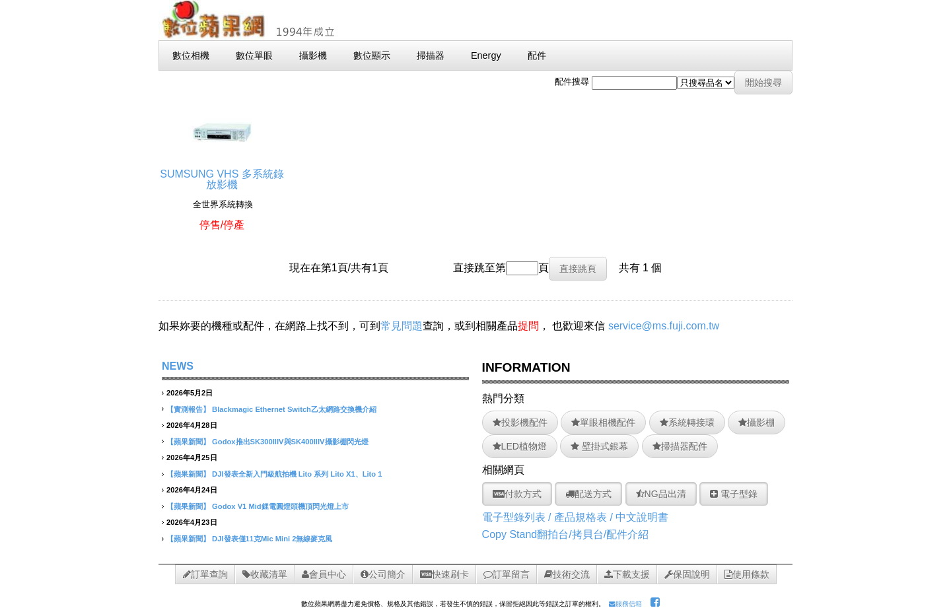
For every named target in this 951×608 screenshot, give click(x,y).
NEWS (178, 366)
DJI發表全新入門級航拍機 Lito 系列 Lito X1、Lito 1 (297, 474)
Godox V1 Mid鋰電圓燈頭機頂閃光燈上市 (280, 506)
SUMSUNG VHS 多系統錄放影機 (222, 174)
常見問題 (401, 325)
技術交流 (567, 574)
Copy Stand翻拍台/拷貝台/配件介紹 (565, 534)
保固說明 (687, 574)
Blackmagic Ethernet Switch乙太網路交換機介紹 (294, 409)
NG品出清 (661, 494)
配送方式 (588, 494)
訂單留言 (506, 574)
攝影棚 (756, 422)
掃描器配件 (679, 446)
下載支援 (627, 574)
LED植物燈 (520, 446)
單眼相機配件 (603, 422)
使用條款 (746, 574)
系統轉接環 (687, 422)
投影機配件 (520, 422)
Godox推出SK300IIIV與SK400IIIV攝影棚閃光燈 (290, 442)
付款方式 (517, 494)
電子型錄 (733, 494)
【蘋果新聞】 (188, 442)
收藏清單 (264, 574)
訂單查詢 (205, 574)
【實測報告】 (188, 409)
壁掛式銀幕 (599, 446)
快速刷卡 (444, 574)
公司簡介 (383, 574)
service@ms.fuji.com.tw (663, 325)
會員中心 (324, 574)
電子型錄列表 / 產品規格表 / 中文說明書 (575, 517)
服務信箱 (625, 603)
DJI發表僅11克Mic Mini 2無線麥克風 (272, 539)
